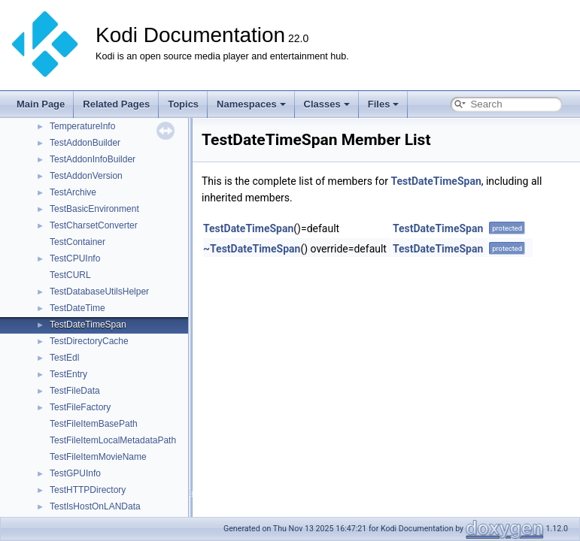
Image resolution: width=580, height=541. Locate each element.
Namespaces (251, 104)
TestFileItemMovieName (98, 457)
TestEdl (64, 357)
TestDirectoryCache (89, 341)
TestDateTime (77, 308)
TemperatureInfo (82, 126)
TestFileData (75, 390)
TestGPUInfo (75, 473)
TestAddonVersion (86, 176)
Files (383, 104)
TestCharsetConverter (94, 225)
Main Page (41, 104)
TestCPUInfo (75, 258)
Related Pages (116, 104)
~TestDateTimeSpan (251, 249)
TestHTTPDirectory (88, 490)
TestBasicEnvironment (94, 209)
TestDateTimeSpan (88, 324)
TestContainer (77, 242)
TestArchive (73, 192)
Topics (183, 104)
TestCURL (70, 275)
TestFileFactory (80, 407)
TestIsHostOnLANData (95, 506)
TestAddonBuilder (85, 143)
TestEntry (68, 374)
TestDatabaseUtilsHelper (99, 291)
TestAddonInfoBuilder (92, 159)
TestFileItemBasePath (94, 424)
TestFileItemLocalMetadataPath (113, 440)
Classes (327, 104)
